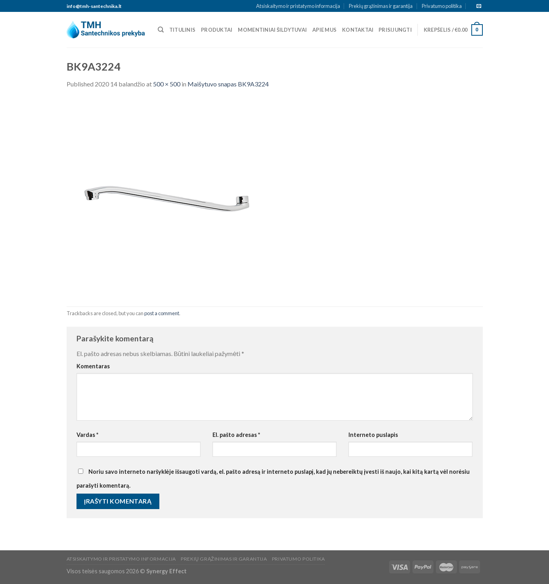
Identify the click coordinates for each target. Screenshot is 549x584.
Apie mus (324, 30)
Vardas (87, 434)
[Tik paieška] (161, 29)
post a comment (161, 313)
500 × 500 (166, 84)
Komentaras (93, 366)
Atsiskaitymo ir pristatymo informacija (298, 6)
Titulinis (182, 30)
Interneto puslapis (373, 434)
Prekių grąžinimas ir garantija (381, 6)
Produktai (216, 30)
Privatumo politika (442, 6)
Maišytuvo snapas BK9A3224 (228, 84)
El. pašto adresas (236, 434)
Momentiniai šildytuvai (272, 30)
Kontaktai (357, 30)
